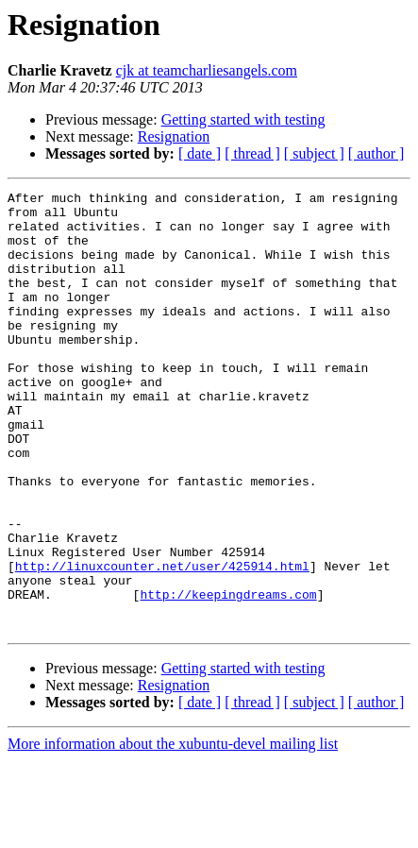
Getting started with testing (243, 119)
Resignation (173, 136)
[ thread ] (252, 153)
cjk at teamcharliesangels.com (206, 70)
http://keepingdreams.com (228, 676)
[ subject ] (314, 153)
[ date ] (199, 153)
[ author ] (376, 153)
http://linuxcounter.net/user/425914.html (162, 642)
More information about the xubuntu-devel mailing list (173, 831)
